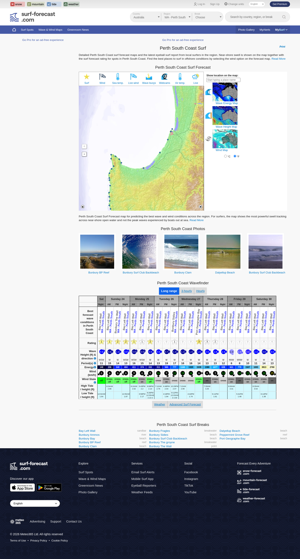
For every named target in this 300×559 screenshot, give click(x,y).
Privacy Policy (38, 540)
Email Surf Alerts (143, 472)
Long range (169, 291)
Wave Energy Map (227, 103)
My (281, 29)
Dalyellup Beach (225, 272)
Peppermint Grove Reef (234, 434)
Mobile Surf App (142, 479)
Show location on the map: (222, 75)
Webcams (164, 83)
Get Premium (280, 4)
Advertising (37, 521)
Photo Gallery (246, 29)
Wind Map (222, 150)
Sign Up (215, 4)
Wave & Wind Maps (50, 29)
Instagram (191, 479)
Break (197, 14)
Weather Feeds (142, 492)
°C (229, 156)
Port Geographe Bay (232, 438)
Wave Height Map (226, 126)
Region (167, 14)
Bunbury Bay (87, 438)
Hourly (200, 291)
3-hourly (186, 291)
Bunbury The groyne (162, 442)
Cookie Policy (59, 540)
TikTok (188, 485)
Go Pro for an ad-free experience (43, 40)
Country (136, 14)
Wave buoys (149, 83)
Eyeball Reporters (143, 485)
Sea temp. (118, 83)
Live (196, 83)
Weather (159, 404)
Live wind (133, 83)
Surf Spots (27, 29)
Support (55, 521)
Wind (102, 83)
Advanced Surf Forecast (185, 404)
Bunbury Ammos (89, 434)
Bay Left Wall (87, 430)
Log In (201, 4)
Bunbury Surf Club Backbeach (141, 272)
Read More (278, 58)
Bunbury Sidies (158, 434)
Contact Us (74, 521)
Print (282, 46)
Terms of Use (18, 540)
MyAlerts (265, 29)
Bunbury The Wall (160, 446)
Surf (86, 83)
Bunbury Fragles (159, 430)
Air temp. (180, 83)
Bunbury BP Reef (98, 272)
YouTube (190, 492)
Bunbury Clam (182, 272)
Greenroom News (78, 29)
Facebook (191, 472)
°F (238, 156)
